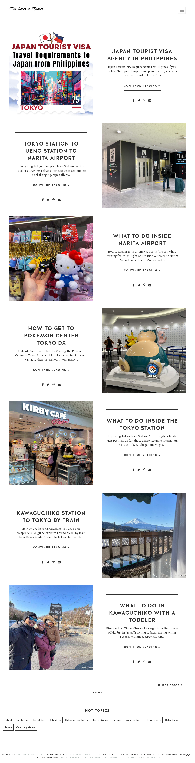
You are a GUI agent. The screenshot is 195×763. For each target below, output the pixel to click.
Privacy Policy (71, 757)
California (22, 720)
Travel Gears (100, 720)
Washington (133, 720)
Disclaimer (128, 757)
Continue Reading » (142, 86)
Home (97, 692)
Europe (117, 720)
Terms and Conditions (101, 757)
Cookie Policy (149, 757)
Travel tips (39, 720)
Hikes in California (76, 720)
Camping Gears (25, 727)
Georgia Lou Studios (85, 754)
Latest (8, 720)
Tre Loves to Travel (30, 754)
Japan (8, 727)
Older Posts (170, 685)
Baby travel (172, 720)
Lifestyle (55, 720)
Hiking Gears (153, 720)
